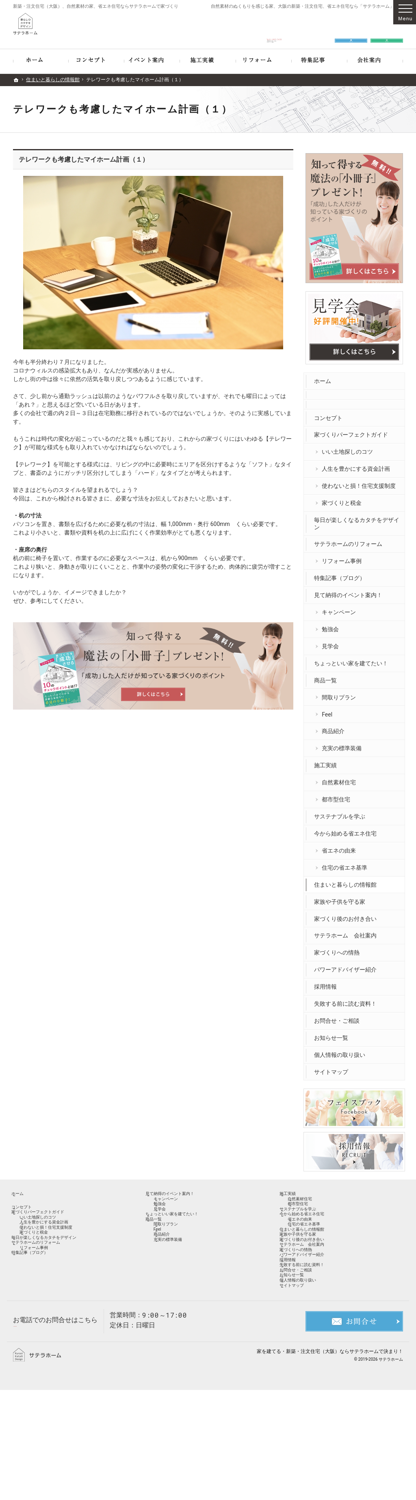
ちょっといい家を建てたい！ (353, 659)
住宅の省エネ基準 (346, 863)
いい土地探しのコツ (349, 448)
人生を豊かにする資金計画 (358, 465)
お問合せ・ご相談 (339, 1016)
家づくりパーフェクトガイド (353, 431)
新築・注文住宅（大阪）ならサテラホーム (332, 1461)
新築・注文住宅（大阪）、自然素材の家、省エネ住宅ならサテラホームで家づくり (95, 6)
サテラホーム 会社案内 (347, 932)
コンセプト (330, 414)
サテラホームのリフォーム (350, 540)
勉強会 (332, 625)
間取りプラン (341, 693)
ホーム (324, 377)
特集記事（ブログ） (341, 574)
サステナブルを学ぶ (341, 812)
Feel (329, 710)
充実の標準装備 (344, 744)
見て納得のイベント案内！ (350, 591)
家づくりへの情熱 (339, 949)
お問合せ (351, 29)
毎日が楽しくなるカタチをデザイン (356, 519)
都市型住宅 (338, 795)
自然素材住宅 (341, 778)
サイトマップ (333, 1068)
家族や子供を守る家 (341, 897)
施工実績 (327, 761)
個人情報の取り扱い (341, 1051)
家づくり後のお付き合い (347, 914)
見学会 (332, 642)
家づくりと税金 (344, 499)
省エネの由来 (341, 846)
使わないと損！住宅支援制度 (361, 482)
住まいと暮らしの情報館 (347, 880)
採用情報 (327, 983)
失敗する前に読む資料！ (347, 999)
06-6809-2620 (275, 29)
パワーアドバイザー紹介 (347, 966)
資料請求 (386, 29)
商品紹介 (335, 727)
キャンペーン (341, 608)
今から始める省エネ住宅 (347, 829)
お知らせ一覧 (333, 1033)
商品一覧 (327, 676)
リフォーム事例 (344, 557)
